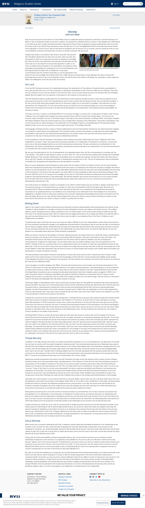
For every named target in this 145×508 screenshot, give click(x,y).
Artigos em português (66, 489)
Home (14, 10)
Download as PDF (115, 28)
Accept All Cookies (118, 504)
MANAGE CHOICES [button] (129, 495)
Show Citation (29, 28)
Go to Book (116, 15)
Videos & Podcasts (76, 10)
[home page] (5, 4)
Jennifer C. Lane (38, 19)
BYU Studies (62, 480)
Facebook (90, 477)
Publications (34, 10)
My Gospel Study (60, 10)
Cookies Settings (102, 504)
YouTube (99, 477)
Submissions (90, 10)
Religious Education (65, 477)
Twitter (96, 477)
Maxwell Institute (64, 483)
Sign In (116, 4)
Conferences (46, 10)
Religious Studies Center (27, 3)
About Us (23, 10)
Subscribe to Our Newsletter (100, 480)
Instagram (93, 477)
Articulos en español (65, 486)
